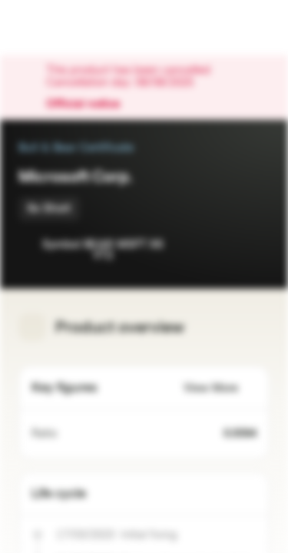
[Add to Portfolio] (254, 245)
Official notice (90, 104)
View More (220, 388)
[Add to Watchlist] (223, 245)
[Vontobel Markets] (60, 28)
